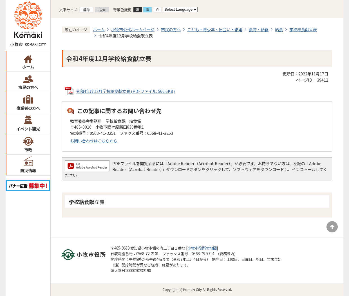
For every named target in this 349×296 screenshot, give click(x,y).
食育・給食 (259, 29)
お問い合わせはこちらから (93, 140)
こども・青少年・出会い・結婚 (214, 29)
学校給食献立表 (303, 29)
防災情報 (28, 170)
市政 (28, 150)
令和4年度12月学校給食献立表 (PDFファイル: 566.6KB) (125, 91)
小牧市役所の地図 (202, 248)
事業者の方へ (28, 108)
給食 (279, 29)
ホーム (28, 66)
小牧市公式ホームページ (133, 29)
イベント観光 (28, 129)
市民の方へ (28, 87)
